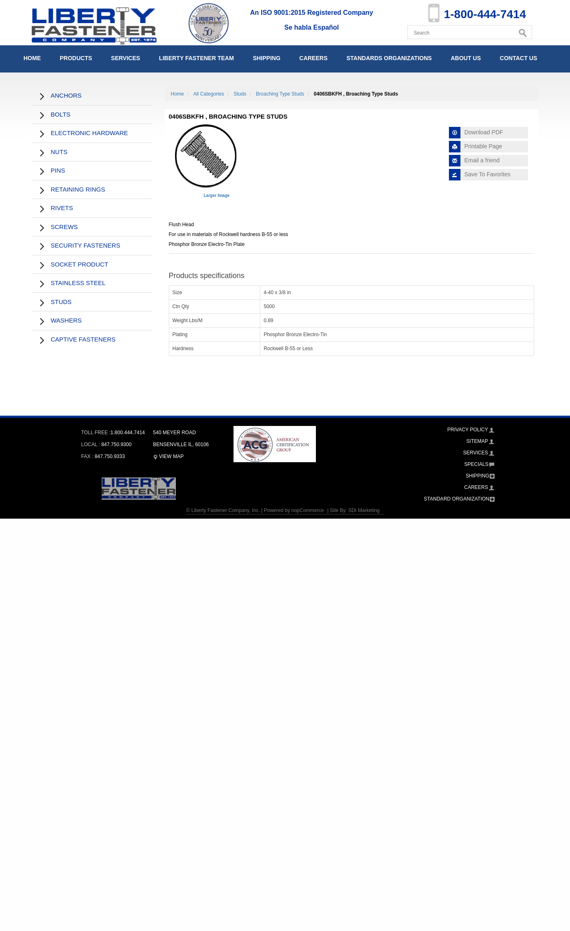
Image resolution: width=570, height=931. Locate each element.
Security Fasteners (85, 245)
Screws (64, 226)
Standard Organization (456, 499)
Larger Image (217, 195)
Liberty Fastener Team (196, 58)
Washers (66, 320)
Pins (58, 170)
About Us (466, 58)
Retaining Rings (78, 189)
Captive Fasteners (83, 339)
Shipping (266, 58)
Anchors (66, 95)
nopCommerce (307, 510)
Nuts (59, 151)
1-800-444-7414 (485, 14)
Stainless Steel (78, 282)
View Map (168, 456)
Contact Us (518, 58)
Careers (313, 58)
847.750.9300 (116, 444)
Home (32, 58)
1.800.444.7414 (127, 432)
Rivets (62, 207)
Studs (61, 301)
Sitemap (477, 441)
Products (76, 58)
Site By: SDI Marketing (355, 510)
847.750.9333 (110, 456)
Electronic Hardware (89, 132)
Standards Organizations (389, 58)
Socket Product (79, 264)
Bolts (60, 114)
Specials (476, 464)
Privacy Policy (467, 430)
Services (125, 58)
